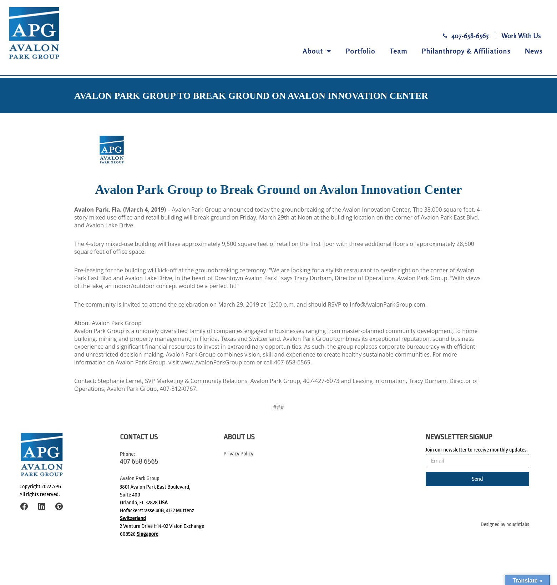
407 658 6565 (139, 461)
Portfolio (360, 50)
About (317, 51)
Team (398, 50)
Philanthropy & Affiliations (466, 50)
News (534, 50)
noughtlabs (517, 524)
